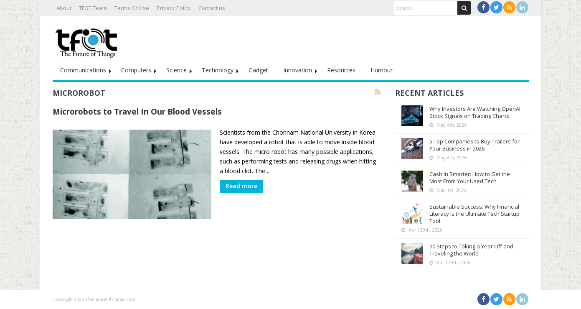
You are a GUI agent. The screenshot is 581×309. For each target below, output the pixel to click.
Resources (341, 70)
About (63, 8)
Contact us (211, 8)
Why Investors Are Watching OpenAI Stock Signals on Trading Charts (474, 112)
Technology (217, 70)
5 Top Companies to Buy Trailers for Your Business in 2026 (474, 145)
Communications (83, 70)
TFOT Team (93, 8)
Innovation (297, 70)
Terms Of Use (131, 8)
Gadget (258, 70)
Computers (136, 70)
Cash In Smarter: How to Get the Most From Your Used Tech (469, 177)
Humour (381, 70)
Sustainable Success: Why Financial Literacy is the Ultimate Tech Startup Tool (474, 214)
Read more (241, 186)
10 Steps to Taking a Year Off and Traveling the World (471, 250)
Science (176, 70)
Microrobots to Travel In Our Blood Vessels (137, 111)
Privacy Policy (174, 8)
